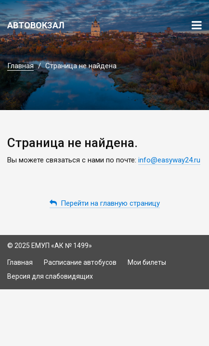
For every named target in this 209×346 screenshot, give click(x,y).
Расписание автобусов (80, 262)
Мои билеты (147, 262)
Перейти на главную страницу (105, 203)
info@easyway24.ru (169, 160)
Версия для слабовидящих (50, 276)
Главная (20, 66)
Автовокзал (36, 25)
